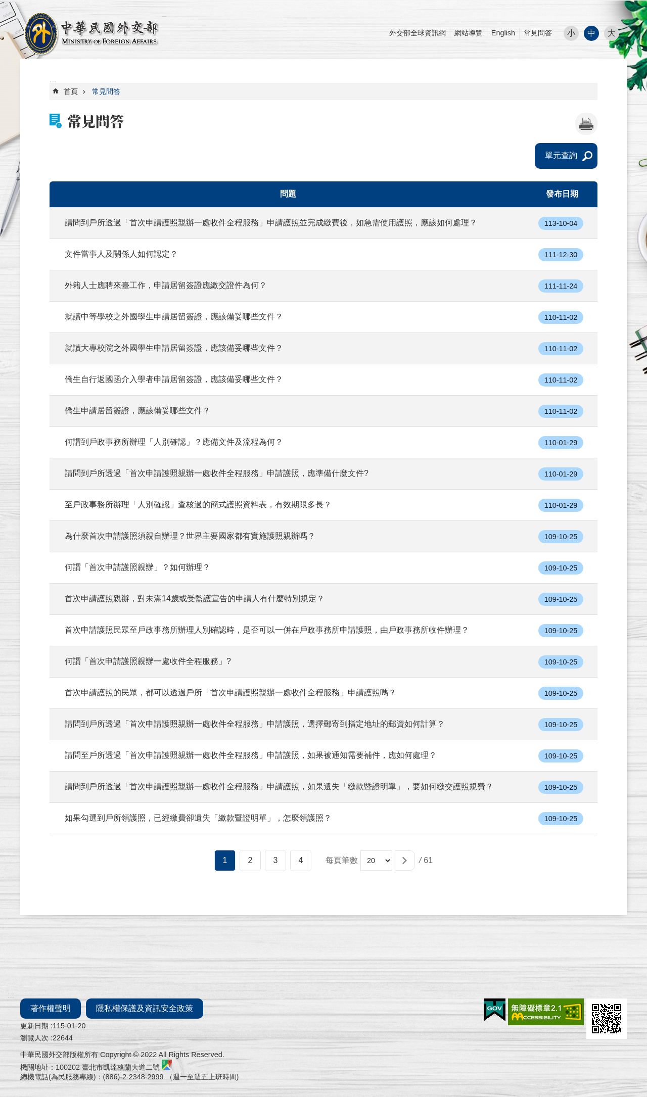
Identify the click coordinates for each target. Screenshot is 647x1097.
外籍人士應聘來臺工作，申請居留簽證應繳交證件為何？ (166, 285)
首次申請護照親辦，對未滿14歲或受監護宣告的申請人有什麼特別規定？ (195, 598)
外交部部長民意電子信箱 (91, 33)
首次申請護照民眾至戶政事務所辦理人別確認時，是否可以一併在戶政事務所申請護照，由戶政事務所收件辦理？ (267, 630)
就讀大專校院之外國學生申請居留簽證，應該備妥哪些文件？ (174, 348)
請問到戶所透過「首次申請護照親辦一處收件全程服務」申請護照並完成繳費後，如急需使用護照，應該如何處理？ (271, 222)
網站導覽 (468, 33)
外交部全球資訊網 (417, 33)
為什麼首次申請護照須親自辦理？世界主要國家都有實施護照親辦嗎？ (190, 536)
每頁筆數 (342, 860)
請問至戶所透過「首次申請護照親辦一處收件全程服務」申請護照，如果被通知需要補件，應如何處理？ (251, 755)
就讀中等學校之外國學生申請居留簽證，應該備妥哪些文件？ (174, 316)
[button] (405, 860)
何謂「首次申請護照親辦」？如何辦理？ (137, 567)
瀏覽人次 (34, 1038)
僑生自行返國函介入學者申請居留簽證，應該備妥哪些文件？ (174, 379)
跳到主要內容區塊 (5, 5)
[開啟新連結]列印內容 (586, 124)
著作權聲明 (50, 1008)
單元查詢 (561, 155)
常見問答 (538, 33)
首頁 (71, 91)
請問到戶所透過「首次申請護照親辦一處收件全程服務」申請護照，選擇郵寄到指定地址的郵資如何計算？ (255, 724)
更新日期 (34, 1026)
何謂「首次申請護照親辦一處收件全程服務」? (148, 661)
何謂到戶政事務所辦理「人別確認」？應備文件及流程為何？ (174, 442)
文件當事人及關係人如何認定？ (121, 254)
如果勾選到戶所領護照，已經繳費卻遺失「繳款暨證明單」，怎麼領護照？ (198, 818)
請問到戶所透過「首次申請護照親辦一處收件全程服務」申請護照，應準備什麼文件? (216, 473)
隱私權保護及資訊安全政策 (144, 1008)
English (503, 33)
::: (3, 5)
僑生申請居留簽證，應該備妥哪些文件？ (137, 410)
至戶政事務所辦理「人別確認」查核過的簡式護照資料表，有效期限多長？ (198, 504)
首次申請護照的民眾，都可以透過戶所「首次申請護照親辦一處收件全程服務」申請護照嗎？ (230, 692)
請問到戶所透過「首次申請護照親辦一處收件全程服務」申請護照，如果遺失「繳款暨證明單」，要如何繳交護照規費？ (279, 786)
